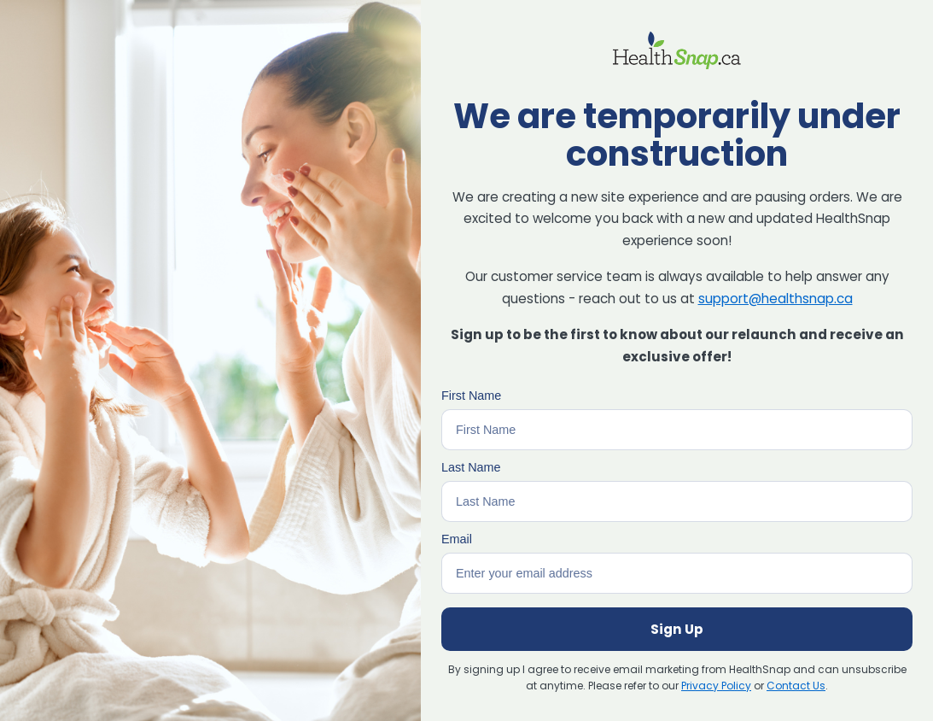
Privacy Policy (716, 685)
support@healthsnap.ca (775, 299)
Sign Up (676, 629)
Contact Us (796, 685)
